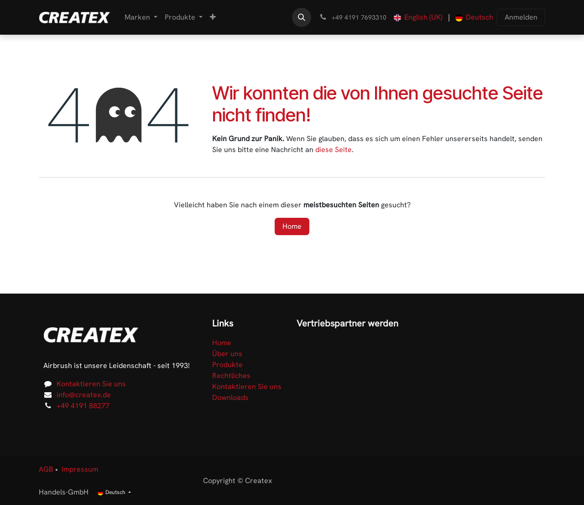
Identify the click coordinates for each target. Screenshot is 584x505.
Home (292, 226)
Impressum (80, 469)
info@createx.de (84, 395)
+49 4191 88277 (83, 405)
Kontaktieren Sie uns (91, 384)
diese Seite (333, 149)
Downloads (230, 397)
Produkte (227, 364)
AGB (46, 469)
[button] (301, 17)
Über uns (227, 353)
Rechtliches (231, 375)
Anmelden (521, 17)
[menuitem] (141, 17)
